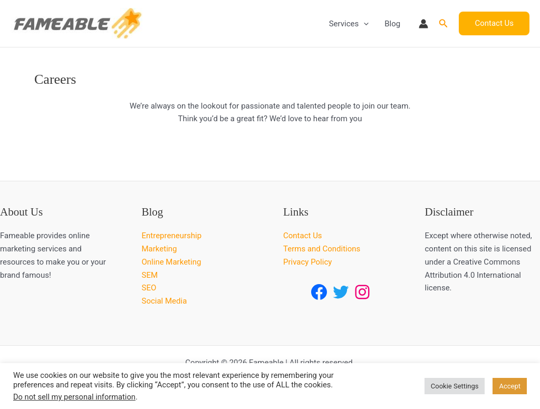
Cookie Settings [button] (455, 386)
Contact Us (302, 235)
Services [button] (349, 24)
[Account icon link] (423, 23)
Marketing (159, 249)
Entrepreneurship (172, 235)
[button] (364, 24)
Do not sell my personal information (74, 397)
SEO (149, 288)
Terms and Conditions (321, 249)
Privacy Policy (307, 262)
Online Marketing (171, 262)
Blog (392, 23)
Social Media (164, 301)
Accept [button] (509, 386)
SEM (150, 275)
